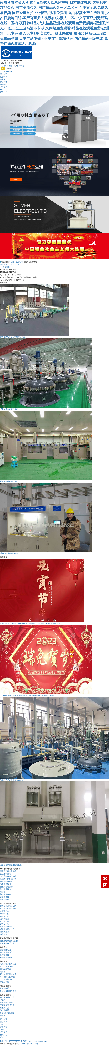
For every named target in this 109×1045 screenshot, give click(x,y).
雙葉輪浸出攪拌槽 (7, 1005)
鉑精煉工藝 (4, 916)
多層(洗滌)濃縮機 (7, 1013)
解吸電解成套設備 (7, 997)
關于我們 (3, 77)
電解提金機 (4, 897)
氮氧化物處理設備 (7, 943)
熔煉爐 (2, 972)
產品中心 (12, 66)
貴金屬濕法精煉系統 (8, 906)
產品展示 (3, 79)
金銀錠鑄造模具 (6, 952)
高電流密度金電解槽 (8, 871)
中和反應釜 (4, 934)
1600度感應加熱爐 (7, 966)
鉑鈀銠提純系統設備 (8, 909)
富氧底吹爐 (4, 982)
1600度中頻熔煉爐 (7, 977)
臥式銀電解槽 (5, 889)
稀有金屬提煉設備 (7, 929)
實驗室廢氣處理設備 (8, 991)
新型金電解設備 (6, 887)
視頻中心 (3, 90)
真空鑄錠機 (4, 955)
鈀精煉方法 (4, 919)
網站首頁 (3, 74)
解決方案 (3, 82)
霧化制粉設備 (5, 969)
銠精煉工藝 (4, 921)
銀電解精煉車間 (6, 881)
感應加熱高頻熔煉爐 (8, 964)
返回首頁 (4, 66)
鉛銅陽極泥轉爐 (6, 957)
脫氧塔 (2, 1000)
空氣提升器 (4, 1008)
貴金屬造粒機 (5, 950)
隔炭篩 (2, 1015)
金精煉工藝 (4, 911)
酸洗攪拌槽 (4, 1010)
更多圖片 (3, 264)
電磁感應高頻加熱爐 (8, 974)
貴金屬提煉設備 (6, 927)
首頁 (12, 262)
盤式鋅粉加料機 (6, 1002)
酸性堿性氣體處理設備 (9, 941)
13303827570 (13, 264)
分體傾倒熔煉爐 (6, 979)
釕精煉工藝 (4, 924)
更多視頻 (6, 267)
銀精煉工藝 (4, 914)
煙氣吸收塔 (4, 988)
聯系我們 (20, 66)
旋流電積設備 (5, 874)
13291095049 (6, 72)
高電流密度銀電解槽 (8, 876)
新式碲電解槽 (5, 894)
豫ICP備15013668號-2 (31, 1044)
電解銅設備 (4, 900)
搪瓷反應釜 (4, 932)
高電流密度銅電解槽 (8, 879)
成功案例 (3, 87)
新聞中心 (3, 84)
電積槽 (2, 892)
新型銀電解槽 (5, 884)
